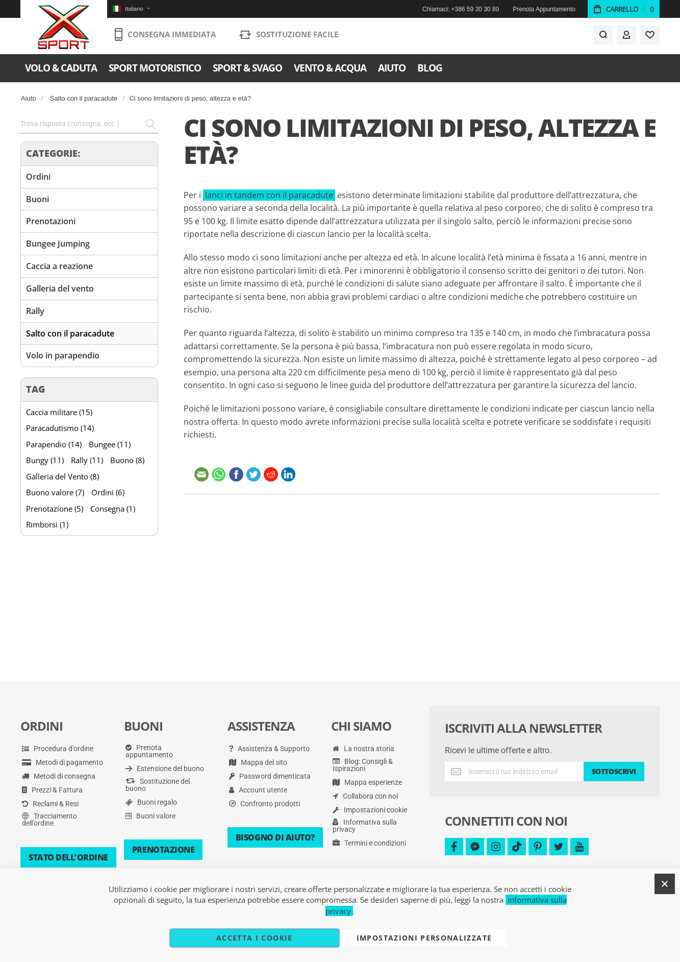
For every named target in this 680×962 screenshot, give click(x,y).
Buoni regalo (151, 802)
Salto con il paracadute (83, 98)
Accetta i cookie (254, 938)
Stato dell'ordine (68, 857)
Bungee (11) (110, 444)
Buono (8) (127, 460)
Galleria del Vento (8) (62, 476)
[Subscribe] (614, 771)
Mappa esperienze (367, 782)
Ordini (38, 176)
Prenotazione (163, 849)
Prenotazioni (50, 221)
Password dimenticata (270, 776)
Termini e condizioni (369, 843)
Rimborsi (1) (47, 524)
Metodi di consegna (58, 776)
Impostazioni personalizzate (424, 938)
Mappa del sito (258, 762)
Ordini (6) (107, 492)
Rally (35, 311)
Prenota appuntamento (149, 751)
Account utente (258, 790)
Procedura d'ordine (57, 748)
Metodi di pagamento (62, 762)
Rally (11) (87, 460)
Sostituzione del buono (157, 784)
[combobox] (89, 124)
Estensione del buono (164, 768)
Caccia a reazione (59, 266)
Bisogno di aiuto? (275, 837)
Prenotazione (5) (54, 508)
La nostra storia (363, 748)
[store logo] (64, 28)
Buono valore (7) (55, 492)
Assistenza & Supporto (269, 748)
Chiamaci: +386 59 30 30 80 (460, 9)
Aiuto (28, 98)
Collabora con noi (365, 796)
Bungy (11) (45, 460)
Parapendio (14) (54, 444)
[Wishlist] (650, 36)
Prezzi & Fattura (52, 790)
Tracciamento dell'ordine (49, 819)
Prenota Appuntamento (544, 9)
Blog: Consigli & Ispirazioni (363, 765)
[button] (131, 9)
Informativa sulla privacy (365, 825)
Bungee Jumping (58, 243)
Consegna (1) (112, 508)
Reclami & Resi (50, 804)
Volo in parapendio (62, 355)
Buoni (37, 199)
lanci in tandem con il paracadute (269, 195)
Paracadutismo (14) (60, 428)
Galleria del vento (60, 288)
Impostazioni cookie (370, 810)
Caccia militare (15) (59, 412)
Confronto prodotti (264, 804)
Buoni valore (150, 816)
